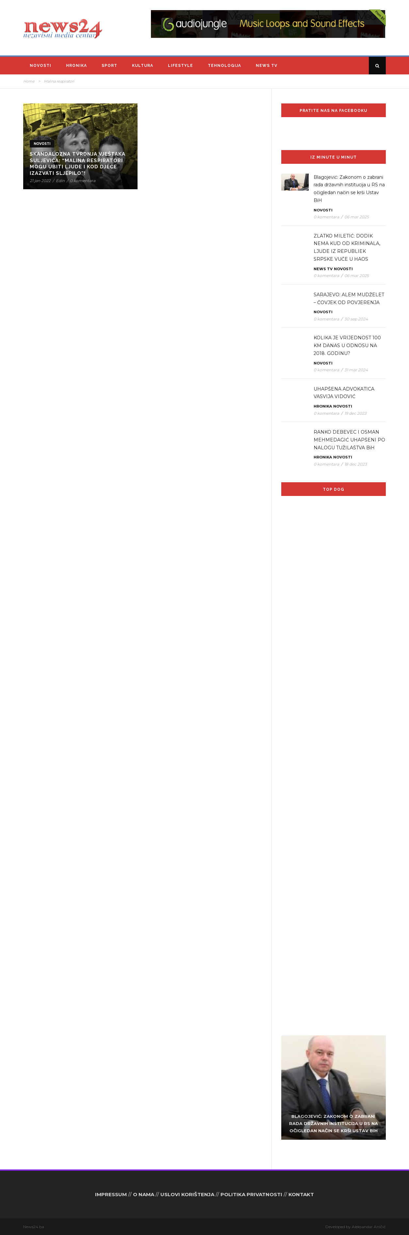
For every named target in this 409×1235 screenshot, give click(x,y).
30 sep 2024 (356, 318)
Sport (109, 65)
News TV (266, 65)
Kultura (142, 65)
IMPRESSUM (111, 1194)
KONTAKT (301, 1194)
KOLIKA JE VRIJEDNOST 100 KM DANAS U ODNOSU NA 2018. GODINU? (347, 345)
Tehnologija (224, 65)
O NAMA (143, 1194)
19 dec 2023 (355, 413)
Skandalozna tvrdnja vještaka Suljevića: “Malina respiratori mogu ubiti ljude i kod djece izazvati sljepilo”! (77, 163)
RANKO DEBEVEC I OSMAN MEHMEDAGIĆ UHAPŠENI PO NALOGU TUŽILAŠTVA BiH (349, 440)
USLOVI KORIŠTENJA (187, 1194)
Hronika (76, 65)
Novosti (40, 65)
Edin (60, 180)
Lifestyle (180, 65)
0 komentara (82, 180)
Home (29, 81)
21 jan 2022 (40, 180)
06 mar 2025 (356, 216)
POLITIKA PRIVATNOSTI (251, 1194)
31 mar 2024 (356, 369)
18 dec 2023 (355, 464)
